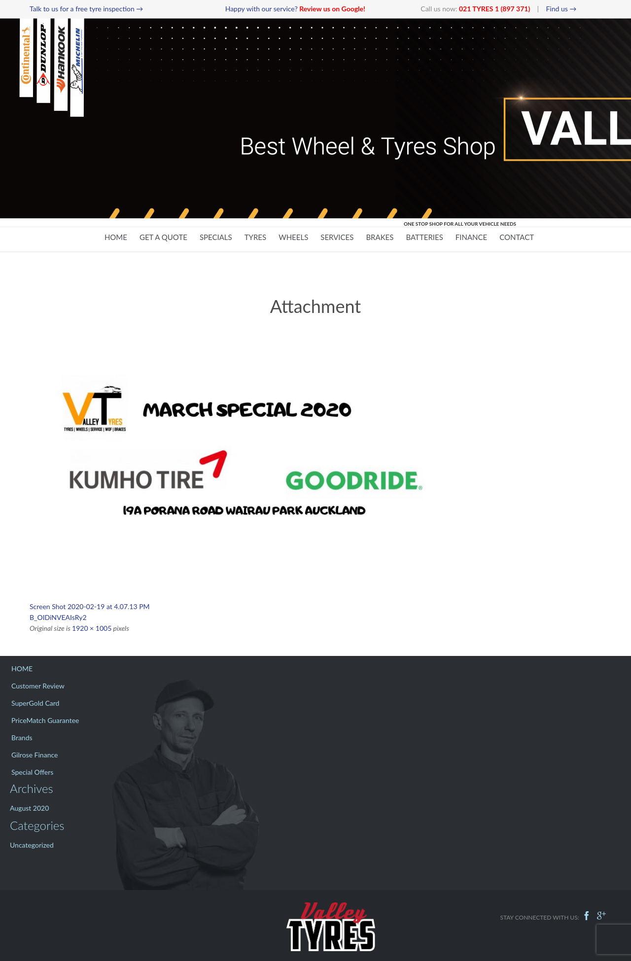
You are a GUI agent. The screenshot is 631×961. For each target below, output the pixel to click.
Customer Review (38, 686)
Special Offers (32, 772)
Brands (22, 737)
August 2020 (29, 808)
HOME (22, 668)
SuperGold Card (35, 703)
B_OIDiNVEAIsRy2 (58, 617)
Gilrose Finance (34, 755)
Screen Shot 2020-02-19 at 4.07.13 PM (90, 606)
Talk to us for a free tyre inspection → (86, 8)
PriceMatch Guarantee (45, 720)
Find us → (561, 8)
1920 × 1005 (91, 628)
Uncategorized (32, 845)
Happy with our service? (295, 8)
